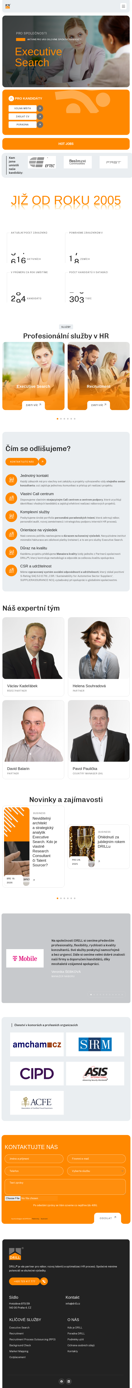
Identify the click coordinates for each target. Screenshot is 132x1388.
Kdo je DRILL (74, 1327)
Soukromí (44, 1219)
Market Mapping (18, 1351)
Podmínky (35, 1219)
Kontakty (72, 1351)
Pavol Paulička (85, 769)
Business (39, 813)
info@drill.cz (73, 1303)
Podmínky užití (75, 1339)
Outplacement (17, 1357)
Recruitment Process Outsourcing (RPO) (32, 1339)
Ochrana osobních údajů (81, 1345)
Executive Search (33, 386)
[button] (57, 419)
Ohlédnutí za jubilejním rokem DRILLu (111, 841)
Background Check (20, 1345)
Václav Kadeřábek (22, 686)
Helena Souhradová (89, 686)
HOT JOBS (66, 144)
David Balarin (18, 769)
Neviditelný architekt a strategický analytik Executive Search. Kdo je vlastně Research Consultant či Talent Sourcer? (45, 841)
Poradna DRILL (76, 1333)
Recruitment (98, 386)
